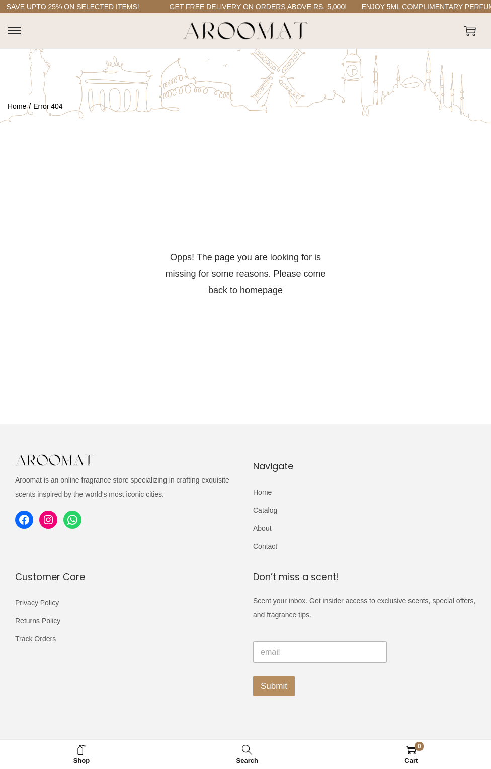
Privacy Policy (37, 603)
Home (17, 106)
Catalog (265, 510)
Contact (265, 546)
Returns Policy (37, 621)
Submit (274, 686)
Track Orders (35, 639)
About (262, 528)
